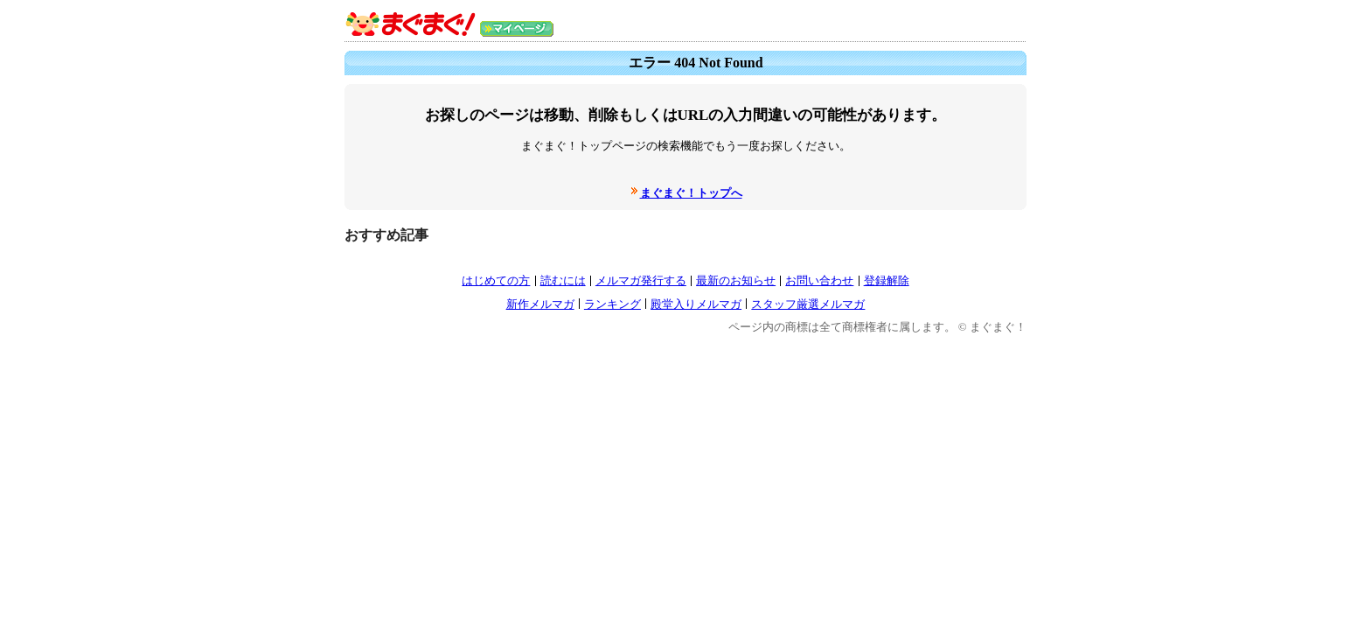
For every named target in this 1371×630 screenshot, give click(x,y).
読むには (563, 280)
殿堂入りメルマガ (696, 304)
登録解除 (886, 280)
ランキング (612, 304)
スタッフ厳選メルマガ (808, 304)
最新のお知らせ (736, 280)
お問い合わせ (819, 280)
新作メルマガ (540, 304)
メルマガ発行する (640, 280)
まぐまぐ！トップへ (691, 193)
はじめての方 (496, 280)
